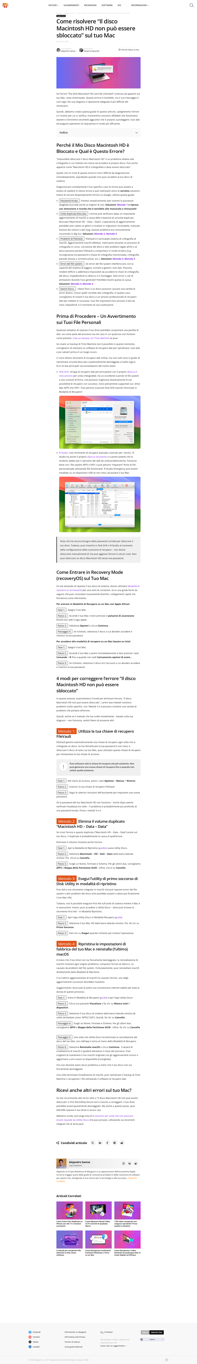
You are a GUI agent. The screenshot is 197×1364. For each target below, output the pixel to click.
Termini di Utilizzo (72, 1342)
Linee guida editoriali (73, 1347)
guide (102, 847)
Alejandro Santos (68, 51)
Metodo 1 (122, 204)
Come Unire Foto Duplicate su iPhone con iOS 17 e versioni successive (69, 1223)
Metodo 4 (111, 233)
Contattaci (108, 1332)
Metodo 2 (99, 233)
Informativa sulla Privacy (75, 1337)
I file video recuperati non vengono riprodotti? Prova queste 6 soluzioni (125, 1223)
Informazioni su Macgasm (75, 1332)
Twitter (36, 1342)
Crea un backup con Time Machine (91, 338)
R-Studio (63, 452)
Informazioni (139, 5)
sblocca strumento (97, 456)
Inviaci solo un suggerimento (112, 1346)
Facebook (36, 1332)
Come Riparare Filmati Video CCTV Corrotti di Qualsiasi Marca (97, 1223)
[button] (191, 5)
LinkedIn (36, 1347)
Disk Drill (64, 371)
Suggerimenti (71, 5)
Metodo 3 (118, 258)
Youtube (36, 1337)
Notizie (52, 5)
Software (107, 5)
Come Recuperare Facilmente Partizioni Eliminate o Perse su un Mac (98, 1252)
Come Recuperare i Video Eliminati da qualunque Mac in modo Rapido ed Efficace (127, 1252)
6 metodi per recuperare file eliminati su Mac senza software (68, 1252)
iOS (119, 5)
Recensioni (90, 5)
